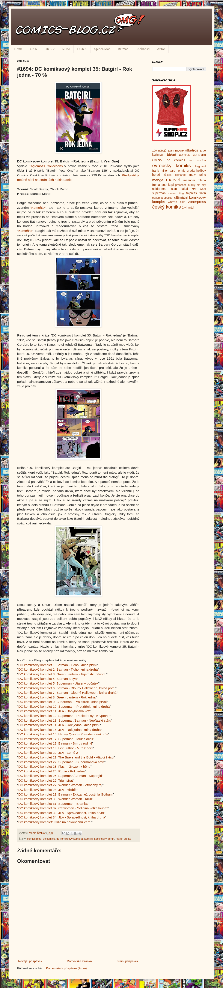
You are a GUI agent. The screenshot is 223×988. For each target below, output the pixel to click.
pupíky (191, 184)
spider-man (159, 189)
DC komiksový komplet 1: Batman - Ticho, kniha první (57, 665)
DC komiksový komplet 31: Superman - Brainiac (53, 803)
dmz (191, 160)
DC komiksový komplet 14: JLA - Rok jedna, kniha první (58, 725)
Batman (123, 49)
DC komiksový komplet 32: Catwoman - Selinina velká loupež (63, 808)
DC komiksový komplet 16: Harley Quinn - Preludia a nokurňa (63, 734)
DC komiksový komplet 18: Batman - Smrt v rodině (55, 743)
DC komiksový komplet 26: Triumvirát (45, 780)
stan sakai (179, 189)
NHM (66, 49)
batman (158, 155)
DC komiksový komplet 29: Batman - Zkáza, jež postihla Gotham (65, 794)
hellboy (201, 170)
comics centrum (192, 155)
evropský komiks (171, 165)
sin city (201, 184)
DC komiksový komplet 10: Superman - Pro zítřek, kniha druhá (64, 706)
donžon (201, 160)
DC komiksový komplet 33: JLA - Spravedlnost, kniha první (61, 813)
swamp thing (176, 193)
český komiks (166, 207)
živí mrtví (188, 207)
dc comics (49, 838)
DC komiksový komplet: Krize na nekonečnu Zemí (54, 822)
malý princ (197, 174)
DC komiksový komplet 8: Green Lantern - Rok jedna (56, 697)
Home (18, 49)
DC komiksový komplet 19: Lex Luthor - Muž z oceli (55, 748)
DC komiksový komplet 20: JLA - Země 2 (48, 752)
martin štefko (123, 838)
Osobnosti (143, 49)
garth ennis (177, 170)
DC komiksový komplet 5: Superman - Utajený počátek (58, 683)
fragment (200, 166)
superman (159, 193)
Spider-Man (102, 49)
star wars (199, 189)
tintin (202, 193)
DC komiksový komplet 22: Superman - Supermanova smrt (61, 762)
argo (203, 150)
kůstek (167, 174)
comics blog (34, 838)
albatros (191, 150)
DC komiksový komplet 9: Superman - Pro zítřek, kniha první (62, 702)
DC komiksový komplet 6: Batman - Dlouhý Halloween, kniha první (66, 688)
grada (191, 170)
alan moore (176, 150)
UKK (33, 49)
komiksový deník (104, 838)
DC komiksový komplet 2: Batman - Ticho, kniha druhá (58, 669)
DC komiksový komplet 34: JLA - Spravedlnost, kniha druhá (61, 817)
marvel (173, 179)
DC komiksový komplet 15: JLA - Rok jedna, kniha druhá (59, 729)
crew (157, 159)
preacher (180, 184)
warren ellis (176, 202)
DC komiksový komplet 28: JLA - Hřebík (47, 789)
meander (189, 180)
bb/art (171, 155)
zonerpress (197, 202)
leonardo (180, 174)
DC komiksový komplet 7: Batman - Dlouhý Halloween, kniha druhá (67, 692)
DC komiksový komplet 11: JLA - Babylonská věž (54, 711)
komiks (88, 838)
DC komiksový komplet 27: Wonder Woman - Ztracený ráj (60, 785)
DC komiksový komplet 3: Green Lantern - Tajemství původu (62, 674)
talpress (191, 193)
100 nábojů (159, 150)
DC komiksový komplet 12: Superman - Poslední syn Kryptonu (63, 716)
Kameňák (38, 207)
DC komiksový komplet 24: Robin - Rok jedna (51, 771)
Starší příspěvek (127, 961)
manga (157, 180)
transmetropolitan (162, 197)
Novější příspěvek (30, 961)
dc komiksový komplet (69, 838)
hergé (156, 174)
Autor (161, 49)
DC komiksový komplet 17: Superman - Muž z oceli (55, 739)
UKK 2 (50, 49)
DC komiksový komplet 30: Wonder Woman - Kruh (55, 799)
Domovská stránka (79, 961)
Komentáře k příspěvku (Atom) (66, 968)
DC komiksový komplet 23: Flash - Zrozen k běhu (54, 766)
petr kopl (167, 184)
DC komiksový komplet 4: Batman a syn (47, 678)
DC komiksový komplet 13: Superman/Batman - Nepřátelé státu (64, 720)
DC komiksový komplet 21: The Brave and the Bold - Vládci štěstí (66, 757)
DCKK (82, 49)
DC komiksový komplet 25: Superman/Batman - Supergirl (60, 776)
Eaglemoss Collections (46, 166)
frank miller (160, 170)
